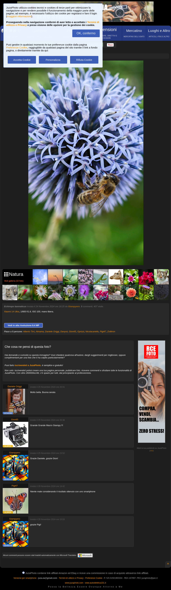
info (151, 451)
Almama (40, 331)
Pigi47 (103, 331)
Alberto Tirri (29, 331)
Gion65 (72, 331)
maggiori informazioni (19, 16)
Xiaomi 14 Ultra (11, 311)
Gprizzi (80, 331)
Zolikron (111, 331)
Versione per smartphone (24, 578)
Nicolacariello (92, 331)
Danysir (64, 331)
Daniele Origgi (52, 331)
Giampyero (74, 306)
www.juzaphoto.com (74, 583)
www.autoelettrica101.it (95, 583)
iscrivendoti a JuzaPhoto (28, 365)
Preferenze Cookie (16, 47)
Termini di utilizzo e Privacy (71, 578)
